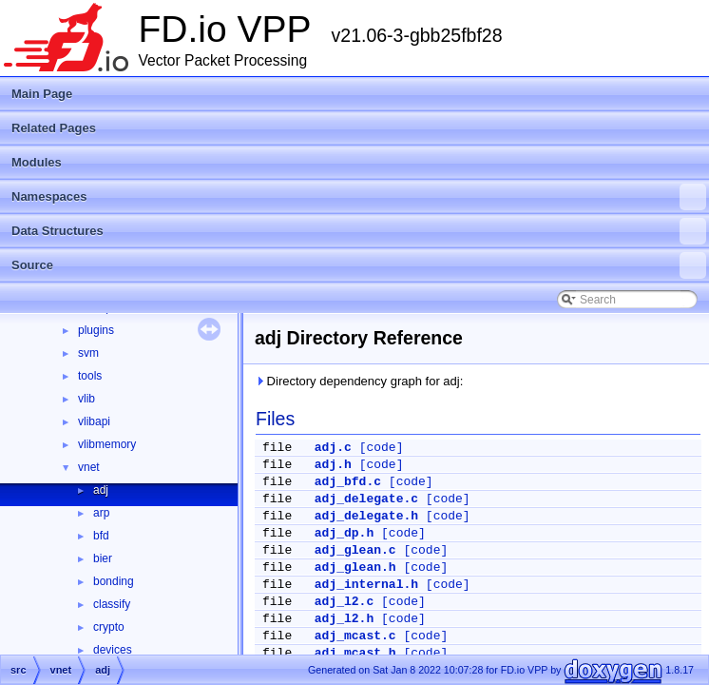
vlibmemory (107, 444)
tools (90, 375)
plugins (96, 330)
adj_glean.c (355, 550)
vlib (86, 398)
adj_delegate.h (366, 516)
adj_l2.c (344, 602)
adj (100, 490)
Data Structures (358, 231)
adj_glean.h (355, 567)
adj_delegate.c (366, 499)
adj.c (333, 447)
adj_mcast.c (355, 636)
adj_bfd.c (348, 482)
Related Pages (53, 128)
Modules (36, 162)
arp (101, 512)
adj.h (333, 465)
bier (102, 558)
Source (358, 265)
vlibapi (94, 421)
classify (111, 604)
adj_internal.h (366, 584)
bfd (101, 535)
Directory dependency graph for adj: (359, 381)
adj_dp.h (344, 533)
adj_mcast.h (355, 653)
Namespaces (358, 197)
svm (88, 353)
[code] (381, 447)
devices (112, 649)
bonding (113, 581)
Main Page (41, 94)
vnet (89, 467)
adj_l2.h (344, 619)
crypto (109, 627)
